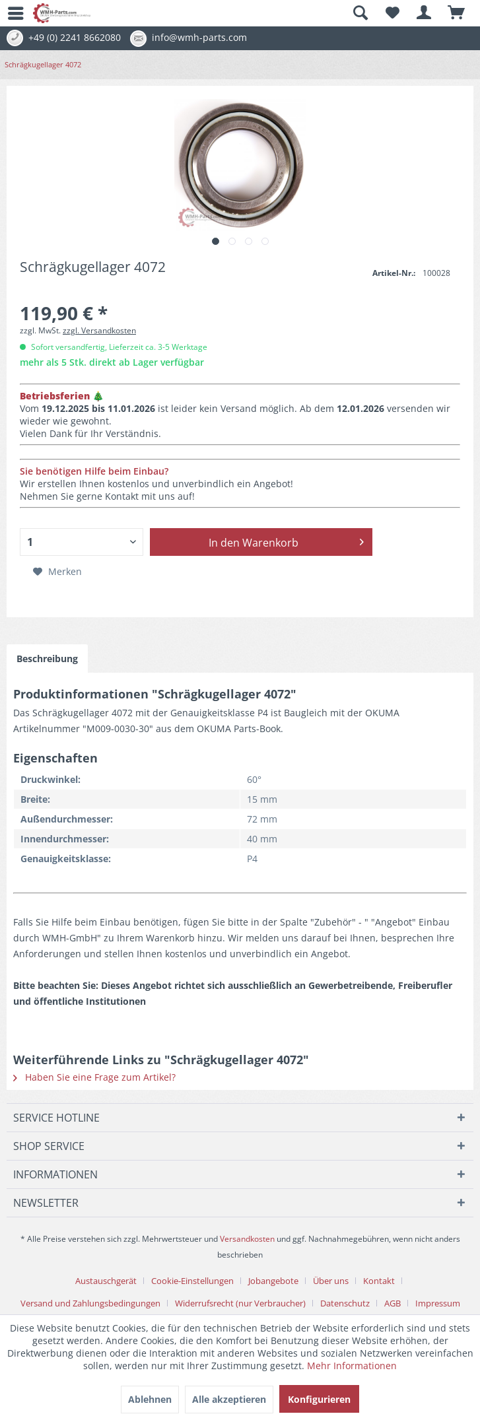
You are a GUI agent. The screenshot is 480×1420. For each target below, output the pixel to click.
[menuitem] (10, 13)
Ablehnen (150, 1399)
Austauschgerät (106, 1281)
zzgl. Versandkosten (99, 330)
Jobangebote (273, 1281)
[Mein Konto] (424, 13)
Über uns (331, 1281)
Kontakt (379, 1281)
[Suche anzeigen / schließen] (360, 13)
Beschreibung (47, 658)
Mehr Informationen (352, 1365)
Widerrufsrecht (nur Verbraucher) (240, 1303)
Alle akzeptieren (229, 1399)
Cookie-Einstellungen (192, 1281)
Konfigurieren (319, 1399)
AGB (392, 1303)
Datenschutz (345, 1303)
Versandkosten (247, 1238)
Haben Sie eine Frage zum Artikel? (94, 1077)
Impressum (437, 1303)
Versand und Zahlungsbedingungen (90, 1303)
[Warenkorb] (457, 13)
